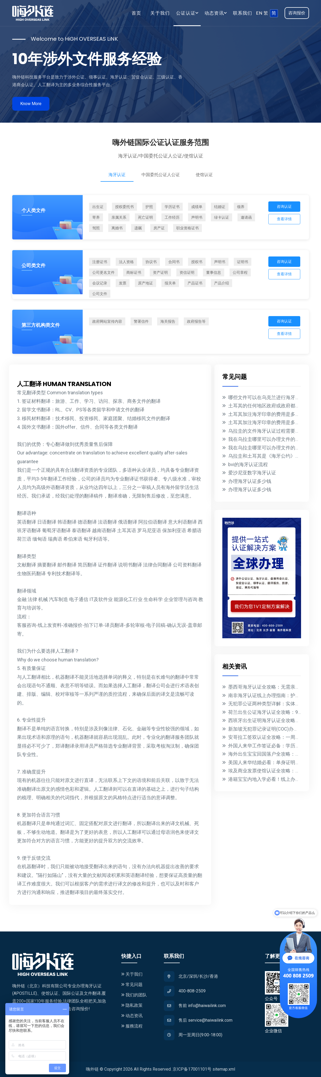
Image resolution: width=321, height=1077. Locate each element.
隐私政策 (132, 1005)
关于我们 (160, 13)
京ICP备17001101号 (192, 1069)
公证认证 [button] (185, 13)
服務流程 (132, 1026)
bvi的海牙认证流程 (248, 464)
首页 (136, 13)
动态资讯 (132, 1015)
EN (259, 13)
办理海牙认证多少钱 (249, 481)
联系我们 (242, 13)
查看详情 (284, 219)
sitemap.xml (223, 1069)
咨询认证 (284, 206)
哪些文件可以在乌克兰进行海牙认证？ (269, 397)
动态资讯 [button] (214, 13)
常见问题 (132, 984)
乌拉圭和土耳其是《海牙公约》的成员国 (271, 456)
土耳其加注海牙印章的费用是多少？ (266, 414)
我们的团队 (134, 994)
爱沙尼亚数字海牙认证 (252, 472)
